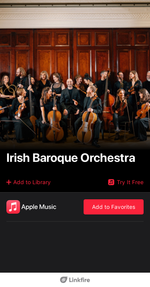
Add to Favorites (113, 207)
